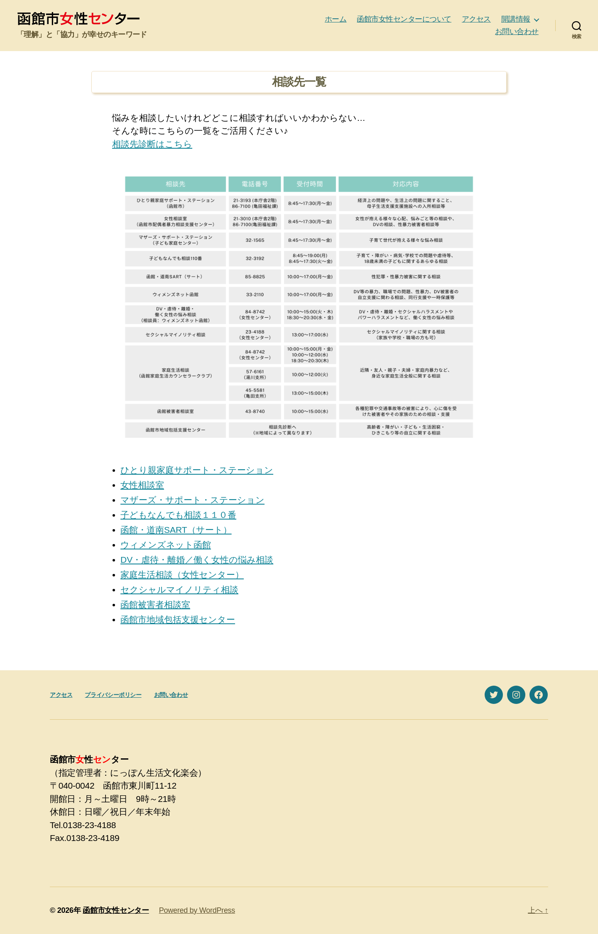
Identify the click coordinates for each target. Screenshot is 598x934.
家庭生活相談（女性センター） (182, 574)
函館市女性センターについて (404, 19)
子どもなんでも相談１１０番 (178, 515)
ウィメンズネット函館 (165, 544)
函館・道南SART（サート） (176, 529)
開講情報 (515, 19)
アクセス (476, 19)
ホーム (336, 19)
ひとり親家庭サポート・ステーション (196, 470)
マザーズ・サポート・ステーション (192, 500)
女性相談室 (142, 485)
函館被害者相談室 (155, 604)
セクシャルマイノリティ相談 (179, 589)
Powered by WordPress (197, 910)
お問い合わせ (517, 31)
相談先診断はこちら (152, 144)
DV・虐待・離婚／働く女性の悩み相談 (196, 559)
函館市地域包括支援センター (177, 619)
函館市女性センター (116, 910)
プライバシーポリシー (113, 694)
